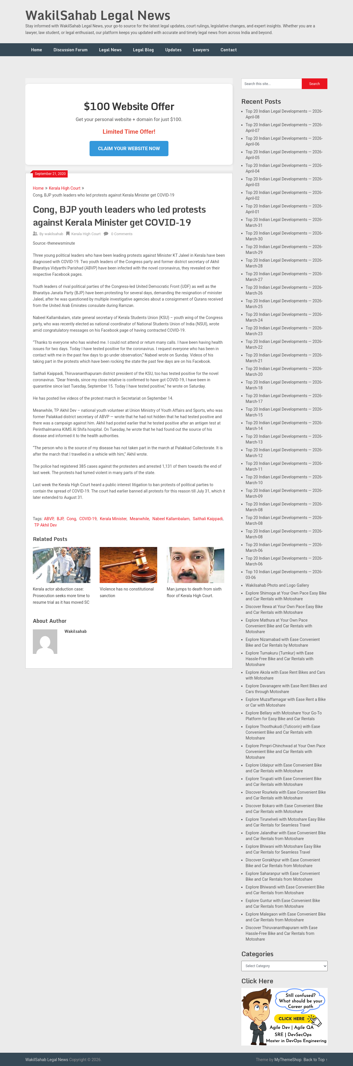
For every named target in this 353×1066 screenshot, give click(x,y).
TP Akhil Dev (45, 525)
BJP (60, 518)
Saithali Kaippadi (208, 518)
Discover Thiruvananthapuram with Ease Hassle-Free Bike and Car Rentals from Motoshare (282, 933)
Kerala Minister (113, 518)
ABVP (49, 518)
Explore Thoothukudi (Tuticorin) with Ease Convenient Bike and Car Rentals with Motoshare (283, 732)
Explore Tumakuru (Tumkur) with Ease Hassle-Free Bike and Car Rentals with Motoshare (280, 659)
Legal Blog (143, 49)
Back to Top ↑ (315, 1059)
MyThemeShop (287, 1059)
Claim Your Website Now (129, 148)
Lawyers (201, 49)
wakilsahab (53, 234)
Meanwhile (139, 518)
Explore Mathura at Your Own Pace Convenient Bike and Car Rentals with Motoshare (279, 626)
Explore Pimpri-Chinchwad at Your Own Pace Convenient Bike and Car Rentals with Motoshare (285, 752)
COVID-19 (87, 518)
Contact (229, 49)
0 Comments (121, 234)
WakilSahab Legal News (97, 15)
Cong (71, 518)
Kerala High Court (65, 188)
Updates (173, 49)
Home (36, 49)
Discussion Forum (71, 49)
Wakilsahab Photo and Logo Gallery (277, 585)
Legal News (110, 49)
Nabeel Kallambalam (170, 518)
